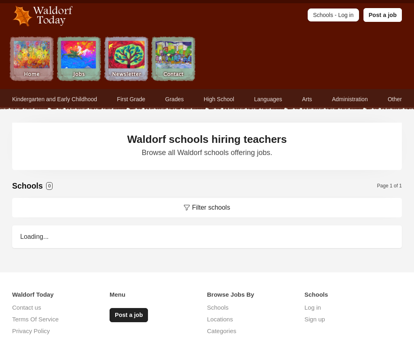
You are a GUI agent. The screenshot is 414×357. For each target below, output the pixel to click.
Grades (174, 99)
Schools (217, 307)
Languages (268, 99)
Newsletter (126, 59)
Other (395, 99)
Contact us (26, 307)
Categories (222, 330)
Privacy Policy (31, 330)
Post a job (383, 15)
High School (219, 99)
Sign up (314, 319)
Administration (350, 99)
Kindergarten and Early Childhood (54, 99)
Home (31, 59)
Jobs (79, 59)
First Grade (131, 99)
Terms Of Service (35, 319)
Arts (307, 99)
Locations (220, 319)
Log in (312, 307)
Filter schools (211, 207)
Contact (173, 59)
